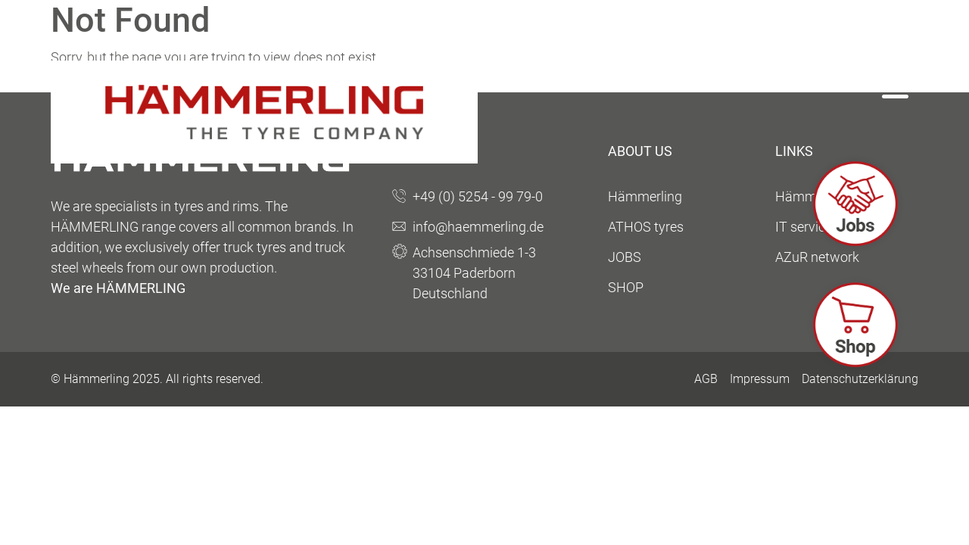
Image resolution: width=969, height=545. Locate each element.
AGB (706, 379)
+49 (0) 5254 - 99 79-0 (478, 196)
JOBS (624, 257)
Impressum (760, 379)
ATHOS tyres (646, 227)
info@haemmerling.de (478, 227)
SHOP (625, 287)
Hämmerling (645, 196)
